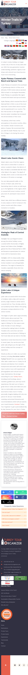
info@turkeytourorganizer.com (12, 564)
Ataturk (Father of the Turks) (9, 590)
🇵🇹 (17, 46)
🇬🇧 (5, 46)
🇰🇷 (25, 43)
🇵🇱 (20, 43)
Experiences (4, 637)
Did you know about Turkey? (8, 596)
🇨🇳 (14, 46)
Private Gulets (5, 634)
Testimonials (4, 640)
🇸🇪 (20, 46)
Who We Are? (4, 605)
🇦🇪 (11, 46)
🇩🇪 (23, 43)
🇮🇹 (23, 40)
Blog (2, 643)
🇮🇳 (23, 46)
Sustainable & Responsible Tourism (10, 599)
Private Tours (4, 631)
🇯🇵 (17, 43)
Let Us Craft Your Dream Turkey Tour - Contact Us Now (13, 415)
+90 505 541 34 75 (9, 561)
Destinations (4, 628)
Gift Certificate (5, 593)
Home (2, 625)
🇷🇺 (25, 40)
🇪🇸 (17, 40)
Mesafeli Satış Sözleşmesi (8, 602)
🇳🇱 (8, 46)
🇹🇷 (25, 46)
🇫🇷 (20, 40)
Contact (17, 404)
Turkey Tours (17, 376)
